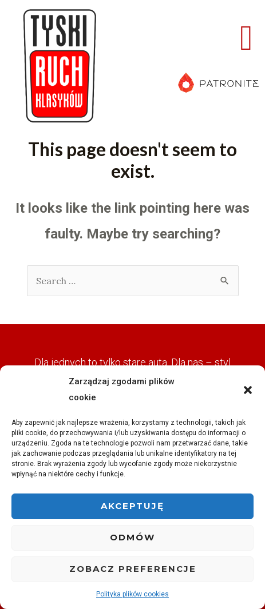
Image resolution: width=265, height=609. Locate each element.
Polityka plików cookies (132, 594)
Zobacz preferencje (132, 568)
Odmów (132, 537)
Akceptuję (132, 505)
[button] (248, 390)
